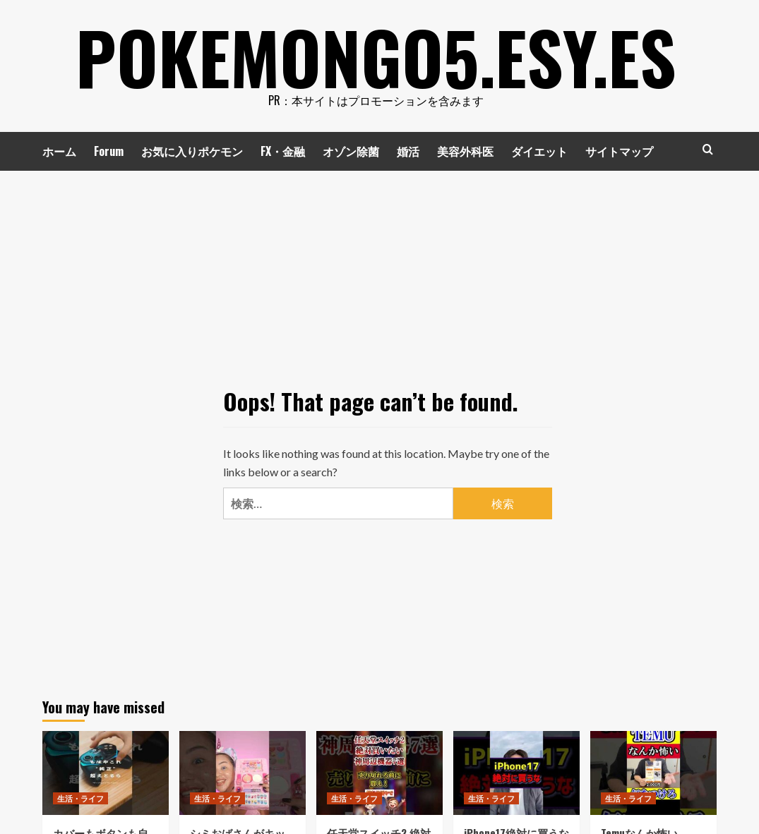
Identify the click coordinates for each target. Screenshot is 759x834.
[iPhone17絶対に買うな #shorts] (516, 773)
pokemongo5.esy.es (376, 56)
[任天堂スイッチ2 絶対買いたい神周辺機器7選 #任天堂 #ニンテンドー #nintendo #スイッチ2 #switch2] (379, 773)
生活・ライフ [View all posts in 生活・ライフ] (80, 798)
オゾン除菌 (351, 151)
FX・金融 (283, 151)
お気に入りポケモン (192, 151)
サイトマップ (619, 151)
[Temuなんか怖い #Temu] (653, 773)
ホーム (59, 151)
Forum (109, 151)
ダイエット (539, 151)
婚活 (408, 151)
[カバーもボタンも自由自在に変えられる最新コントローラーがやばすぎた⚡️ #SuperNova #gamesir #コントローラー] (105, 773)
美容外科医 (465, 151)
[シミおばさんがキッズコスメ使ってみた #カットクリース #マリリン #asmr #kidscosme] (242, 773)
